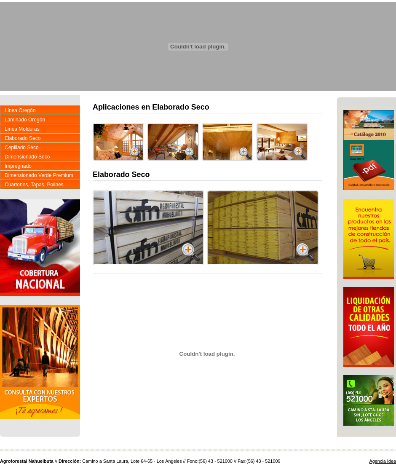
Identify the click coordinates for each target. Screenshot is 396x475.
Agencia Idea (382, 461)
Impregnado (18, 166)
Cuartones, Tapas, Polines (34, 185)
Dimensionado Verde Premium (39, 175)
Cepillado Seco (22, 147)
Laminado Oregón (25, 120)
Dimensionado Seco (27, 157)
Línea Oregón (20, 110)
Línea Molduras (22, 129)
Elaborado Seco (22, 138)
